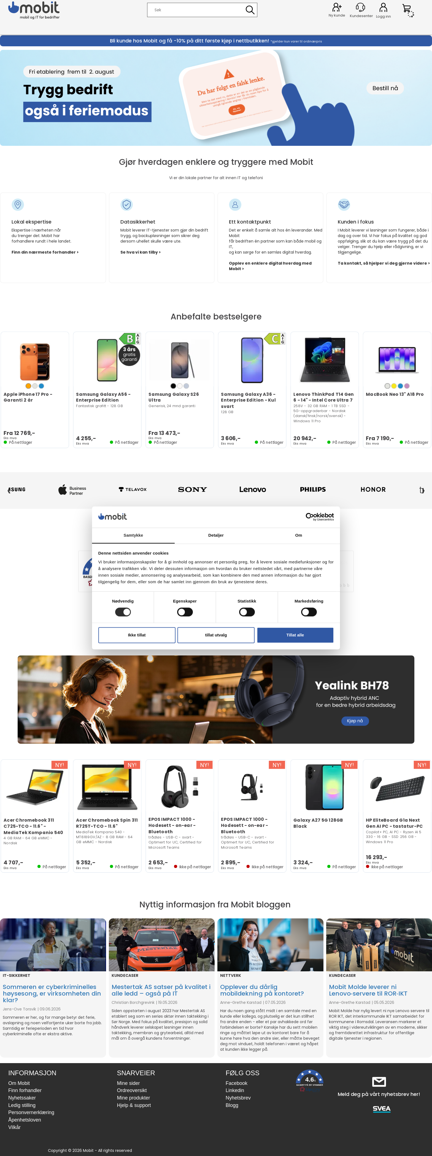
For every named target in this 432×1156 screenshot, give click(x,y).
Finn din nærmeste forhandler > (45, 252)
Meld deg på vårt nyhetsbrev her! (379, 1094)
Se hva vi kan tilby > (140, 252)
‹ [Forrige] (9, 489)
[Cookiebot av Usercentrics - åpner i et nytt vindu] (310, 517)
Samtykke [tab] (133, 535)
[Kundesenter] (360, 7)
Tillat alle (295, 635)
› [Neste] (423, 489)
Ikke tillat (136, 635)
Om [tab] (298, 535)
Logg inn (383, 8)
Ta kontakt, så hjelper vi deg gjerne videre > (384, 263)
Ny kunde (337, 15)
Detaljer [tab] (216, 535)
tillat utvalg (216, 635)
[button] (309, 1082)
